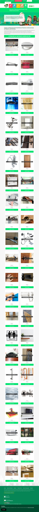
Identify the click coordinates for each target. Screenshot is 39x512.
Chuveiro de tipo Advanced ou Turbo (12, 84)
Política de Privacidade (31, 507)
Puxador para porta (11, 374)
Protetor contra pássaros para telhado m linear (11, 355)
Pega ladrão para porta (27, 297)
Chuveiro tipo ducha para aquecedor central (11, 103)
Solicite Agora (12, 54)
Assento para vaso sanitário (27, 45)
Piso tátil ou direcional (27, 316)
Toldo (12, 452)
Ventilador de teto (27, 471)
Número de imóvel (27, 258)
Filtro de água (11, 161)
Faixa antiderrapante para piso (11, 142)
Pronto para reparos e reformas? (9, 492)
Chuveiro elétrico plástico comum (27, 84)
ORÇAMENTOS (8, 2)
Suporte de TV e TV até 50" (27, 413)
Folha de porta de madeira (27, 161)
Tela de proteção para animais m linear (27, 432)
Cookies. (3, 506)
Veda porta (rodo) (12, 471)
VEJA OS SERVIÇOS (14, 20)
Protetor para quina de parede (27, 355)
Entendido (3, 509)
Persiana (11, 316)
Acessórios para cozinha (12, 45)
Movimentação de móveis (11, 258)
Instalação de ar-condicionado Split (11, 200)
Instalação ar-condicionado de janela (27, 180)
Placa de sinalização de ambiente (12, 335)
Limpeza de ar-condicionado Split (12, 219)
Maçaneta (12, 239)
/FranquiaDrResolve (8, 500)
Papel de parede (11, 297)
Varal (27, 452)
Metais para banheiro (27, 239)
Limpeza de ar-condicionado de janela (27, 200)
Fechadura (27, 142)
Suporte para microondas (11, 432)
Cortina (27, 103)
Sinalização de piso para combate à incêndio (12, 413)
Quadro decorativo (27, 374)
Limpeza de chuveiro (27, 219)
